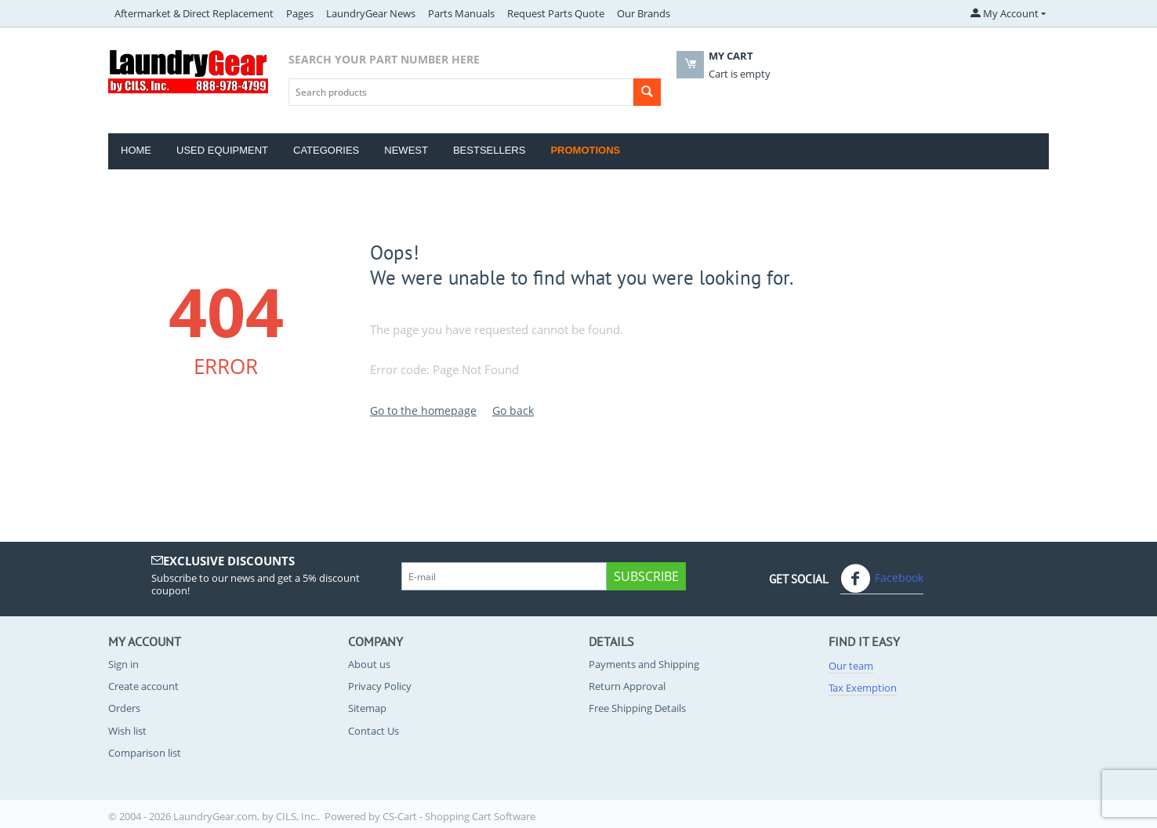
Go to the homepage (423, 410)
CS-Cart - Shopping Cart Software (459, 816)
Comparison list (144, 753)
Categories (326, 150)
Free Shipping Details (637, 708)
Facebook (881, 579)
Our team (851, 666)
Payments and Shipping (644, 664)
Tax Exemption (863, 688)
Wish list (127, 731)
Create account (143, 686)
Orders (124, 708)
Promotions (585, 150)
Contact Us (373, 731)
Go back (513, 410)
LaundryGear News (370, 13)
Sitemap (367, 708)
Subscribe (646, 576)
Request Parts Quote (555, 13)
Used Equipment (222, 150)
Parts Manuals (461, 13)
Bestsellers (489, 150)
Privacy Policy (380, 686)
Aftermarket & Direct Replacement (194, 13)
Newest (406, 150)
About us (369, 664)
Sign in (123, 664)
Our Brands (643, 13)
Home (136, 150)
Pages (300, 13)
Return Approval (627, 686)
